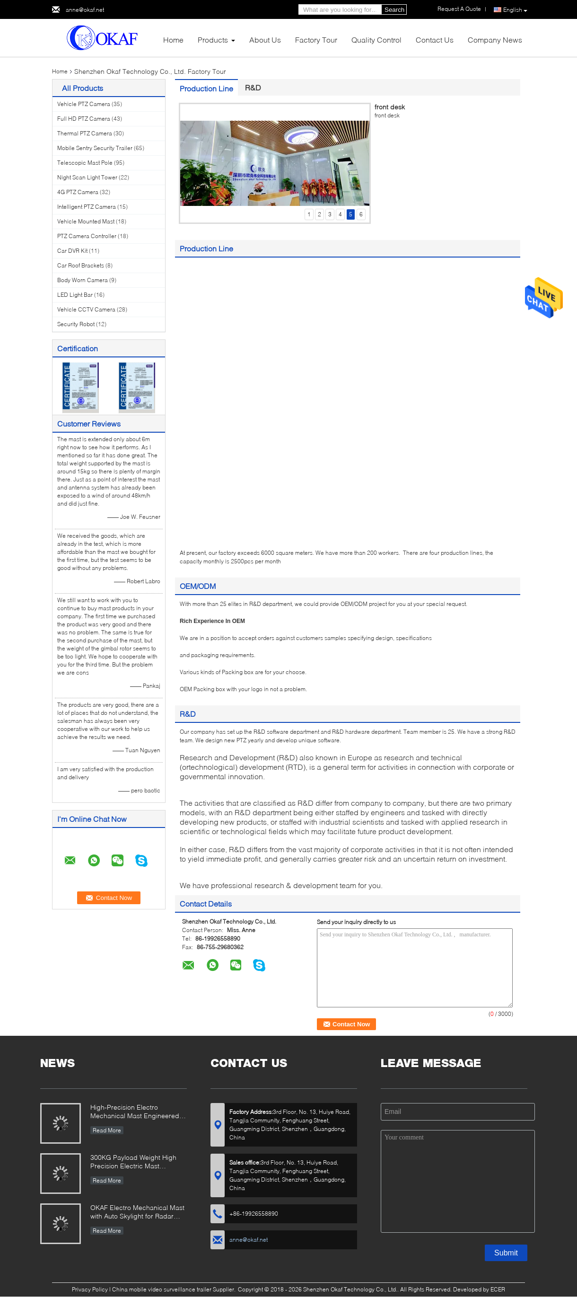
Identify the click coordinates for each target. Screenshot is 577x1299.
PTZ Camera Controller (86, 236)
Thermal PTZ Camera (84, 133)
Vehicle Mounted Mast (85, 221)
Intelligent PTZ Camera (86, 206)
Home (173, 39)
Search (394, 9)
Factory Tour (316, 39)
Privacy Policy (90, 1289)
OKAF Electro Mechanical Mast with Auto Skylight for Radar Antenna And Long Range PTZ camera (137, 1212)
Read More (107, 1130)
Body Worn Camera (82, 280)
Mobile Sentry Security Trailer (94, 147)
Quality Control (376, 39)
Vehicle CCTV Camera (86, 309)
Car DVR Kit (72, 250)
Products (213, 39)
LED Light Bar (75, 294)
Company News (495, 39)
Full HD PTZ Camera (83, 118)
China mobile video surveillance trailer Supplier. (174, 1289)
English (515, 10)
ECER (497, 1289)
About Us (265, 39)
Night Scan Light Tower (87, 177)
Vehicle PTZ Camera (83, 103)
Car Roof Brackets (80, 265)
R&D (253, 87)
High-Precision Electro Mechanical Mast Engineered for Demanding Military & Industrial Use (134, 1112)
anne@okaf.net (85, 9)
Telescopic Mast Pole (85, 162)
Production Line (206, 88)
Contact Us (435, 39)
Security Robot (76, 324)
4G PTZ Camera (77, 192)
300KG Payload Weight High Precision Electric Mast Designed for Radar (133, 1162)
